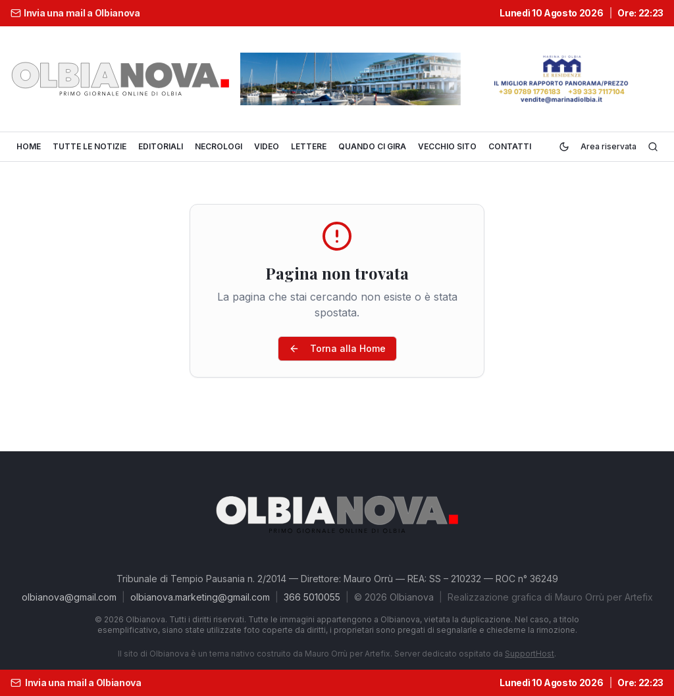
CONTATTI (509, 146)
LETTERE (308, 146)
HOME (28, 146)
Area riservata (608, 146)
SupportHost (529, 654)
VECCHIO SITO (447, 146)
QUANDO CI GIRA (372, 146)
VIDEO (266, 146)
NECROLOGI (218, 146)
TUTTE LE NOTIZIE (89, 146)
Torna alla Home (337, 348)
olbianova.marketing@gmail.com (200, 597)
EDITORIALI (160, 146)
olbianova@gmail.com (69, 597)
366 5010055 (312, 597)
